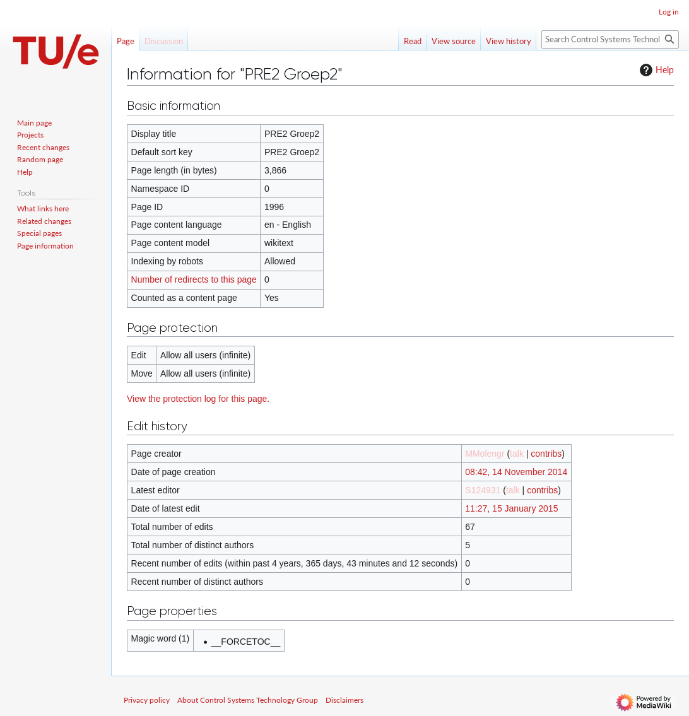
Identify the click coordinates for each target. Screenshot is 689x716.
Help (655, 70)
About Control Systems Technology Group (247, 700)
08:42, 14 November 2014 (516, 472)
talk (517, 454)
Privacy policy (147, 700)
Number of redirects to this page (194, 279)
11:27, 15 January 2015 (511, 508)
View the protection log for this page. (198, 399)
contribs (546, 454)
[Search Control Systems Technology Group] (610, 39)
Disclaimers (344, 700)
